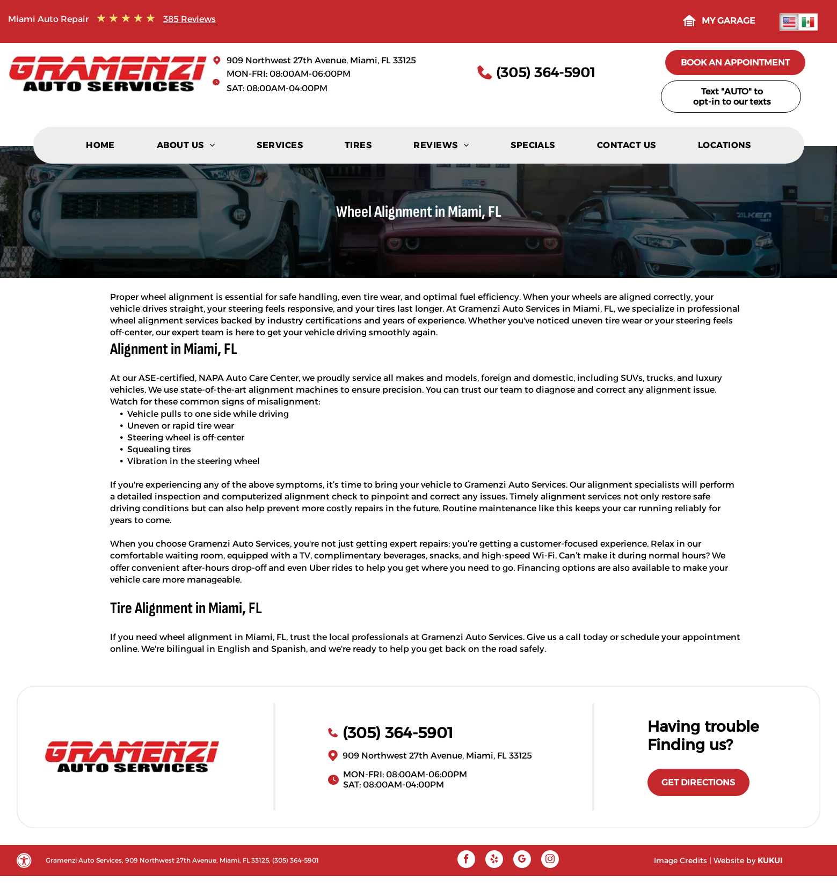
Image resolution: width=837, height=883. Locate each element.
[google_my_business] (522, 860)
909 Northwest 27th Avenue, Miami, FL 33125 (321, 60)
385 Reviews (189, 19)
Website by (734, 860)
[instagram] (550, 860)
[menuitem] (100, 148)
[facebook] (466, 860)
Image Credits (680, 860)
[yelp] (494, 860)
